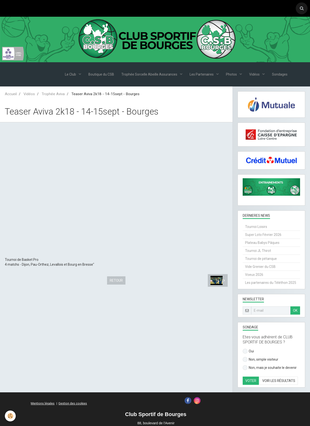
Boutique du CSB (101, 75)
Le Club (71, 75)
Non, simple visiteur (260, 359)
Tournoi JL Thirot (258, 251)
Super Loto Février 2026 (263, 235)
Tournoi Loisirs (256, 227)
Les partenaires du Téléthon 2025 (270, 283)
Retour (116, 281)
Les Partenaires (202, 75)
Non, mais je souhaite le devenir (270, 367)
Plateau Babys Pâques (262, 243)
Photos (232, 75)
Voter (250, 381)
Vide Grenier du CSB (260, 267)
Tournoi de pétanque (261, 259)
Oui (248, 351)
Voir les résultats (278, 381)
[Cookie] (10, 416)
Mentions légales (42, 403)
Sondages (279, 75)
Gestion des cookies (72, 403)
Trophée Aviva (53, 94)
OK (295, 311)
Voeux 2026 (254, 275)
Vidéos (254, 75)
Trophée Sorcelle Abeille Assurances (149, 75)
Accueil (11, 94)
